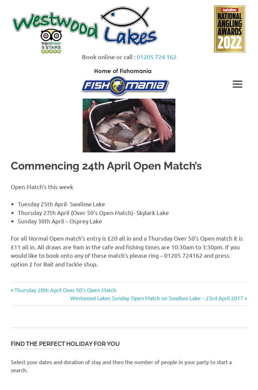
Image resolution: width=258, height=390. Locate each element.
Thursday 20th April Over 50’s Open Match (65, 289)
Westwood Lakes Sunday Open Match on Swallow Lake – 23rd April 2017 (156, 297)
